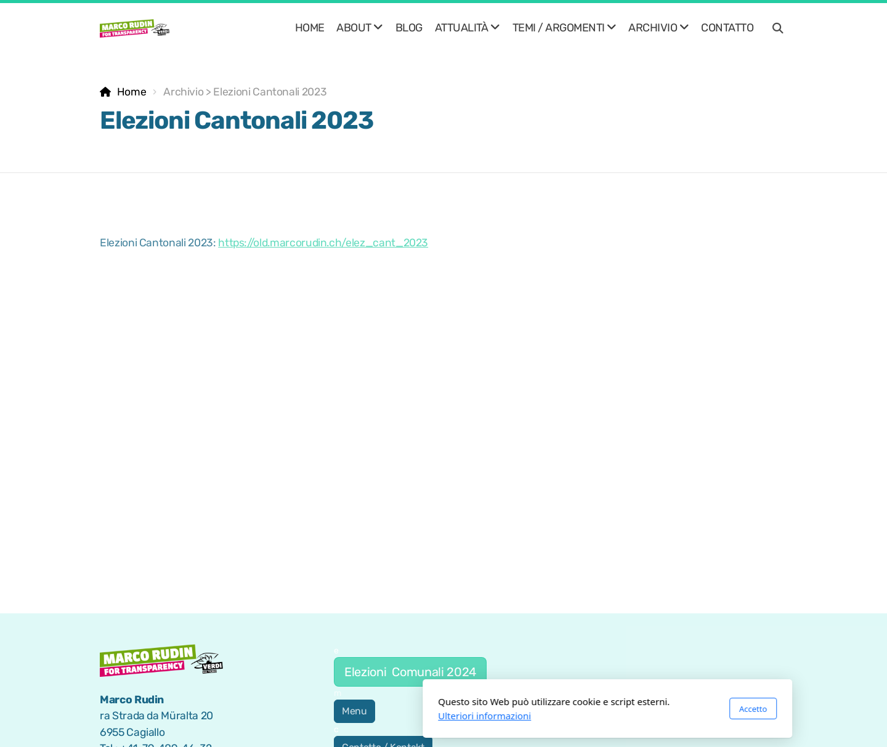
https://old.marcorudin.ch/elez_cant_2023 (323, 242)
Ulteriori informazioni (320, 715)
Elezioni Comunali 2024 (410, 671)
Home (132, 92)
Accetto (589, 708)
